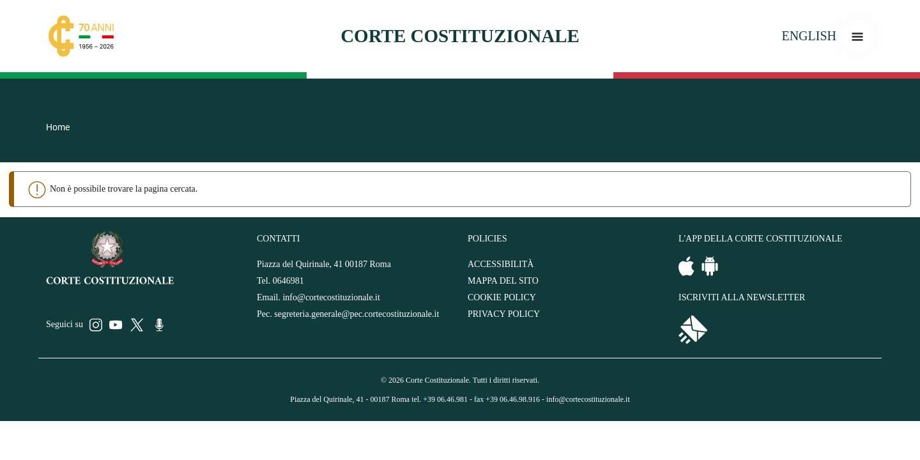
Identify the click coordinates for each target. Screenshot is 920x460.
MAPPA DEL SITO (503, 281)
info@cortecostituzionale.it (330, 297)
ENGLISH (808, 36)
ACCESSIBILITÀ (500, 264)
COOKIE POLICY (502, 297)
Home (58, 127)
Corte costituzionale (460, 36)
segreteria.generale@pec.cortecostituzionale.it (356, 314)
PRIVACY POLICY (504, 314)
